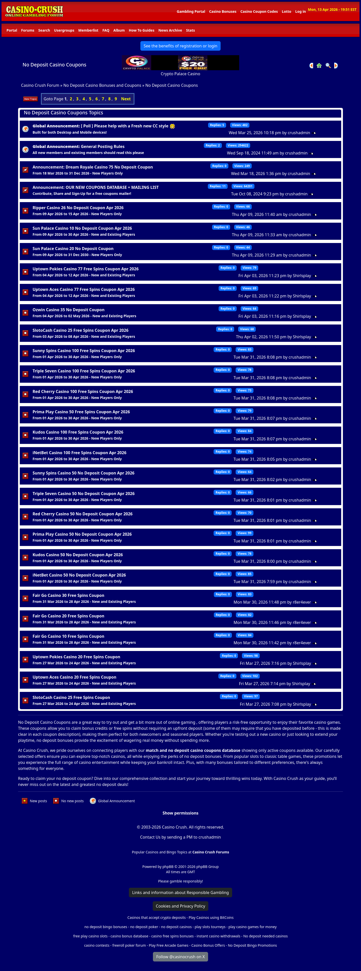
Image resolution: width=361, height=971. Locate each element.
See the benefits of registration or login (180, 46)
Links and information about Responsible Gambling (180, 892)
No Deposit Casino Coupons (54, 64)
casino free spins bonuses (172, 936)
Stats (190, 30)
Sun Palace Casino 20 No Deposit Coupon (73, 248)
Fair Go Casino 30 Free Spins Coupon (68, 595)
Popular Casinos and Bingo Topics (159, 852)
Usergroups (64, 30)
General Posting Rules (103, 146)
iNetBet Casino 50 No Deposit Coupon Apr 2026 (79, 575)
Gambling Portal (191, 11)
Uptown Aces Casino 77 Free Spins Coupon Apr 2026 (84, 289)
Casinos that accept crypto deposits (156, 917)
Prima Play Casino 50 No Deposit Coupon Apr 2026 (82, 534)
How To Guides (141, 30)
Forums (27, 30)
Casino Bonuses (222, 11)
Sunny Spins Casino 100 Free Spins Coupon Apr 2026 (84, 350)
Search (44, 30)
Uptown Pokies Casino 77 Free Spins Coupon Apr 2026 (86, 269)
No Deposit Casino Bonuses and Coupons (102, 85)
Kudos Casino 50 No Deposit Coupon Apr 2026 (78, 554)
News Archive (170, 30)
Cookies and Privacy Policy (180, 906)
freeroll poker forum (129, 945)
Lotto (286, 11)
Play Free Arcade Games (169, 945)
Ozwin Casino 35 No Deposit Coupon (69, 309)
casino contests (96, 945)
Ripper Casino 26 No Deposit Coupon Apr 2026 (78, 207)
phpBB (167, 866)
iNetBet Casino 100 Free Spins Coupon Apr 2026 (79, 452)
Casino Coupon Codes (259, 11)
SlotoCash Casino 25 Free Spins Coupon (71, 697)
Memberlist (88, 30)
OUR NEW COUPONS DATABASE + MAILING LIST (112, 187)
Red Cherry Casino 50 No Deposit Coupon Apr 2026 (83, 514)
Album (119, 30)
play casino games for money (252, 926)
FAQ (105, 30)
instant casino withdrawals (219, 936)
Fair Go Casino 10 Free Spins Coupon (68, 636)
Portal (12, 30)
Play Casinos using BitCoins (211, 917)
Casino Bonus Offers (208, 945)
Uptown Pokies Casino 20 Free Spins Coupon (76, 657)
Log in (300, 11)
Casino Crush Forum (40, 85)
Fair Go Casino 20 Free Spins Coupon (68, 616)
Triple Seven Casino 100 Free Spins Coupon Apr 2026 (84, 371)
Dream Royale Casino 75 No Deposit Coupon (109, 167)
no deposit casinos (176, 926)
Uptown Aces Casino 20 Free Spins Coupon (74, 677)
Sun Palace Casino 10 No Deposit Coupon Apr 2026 (82, 228)
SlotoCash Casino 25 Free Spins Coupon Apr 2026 (80, 330)
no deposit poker (144, 926)
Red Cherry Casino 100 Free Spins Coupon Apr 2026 (83, 391)
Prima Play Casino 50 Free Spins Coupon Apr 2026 (81, 412)
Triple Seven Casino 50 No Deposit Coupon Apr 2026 (84, 493)
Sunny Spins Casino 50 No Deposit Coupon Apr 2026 (83, 473)
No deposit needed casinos (265, 936)
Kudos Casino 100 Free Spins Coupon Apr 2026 (78, 432)
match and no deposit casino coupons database (193, 750)
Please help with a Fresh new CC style (134, 126)
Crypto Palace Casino (180, 73)
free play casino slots (90, 936)
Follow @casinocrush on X (180, 956)
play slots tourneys (210, 926)
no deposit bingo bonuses (105, 926)
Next (126, 99)
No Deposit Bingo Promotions (252, 945)
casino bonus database (129, 936)
